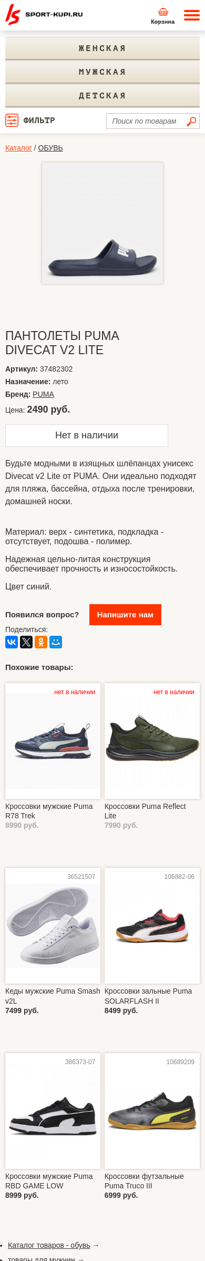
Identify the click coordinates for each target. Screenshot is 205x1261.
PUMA (43, 394)
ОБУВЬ (50, 148)
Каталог (18, 148)
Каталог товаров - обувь (49, 1245)
